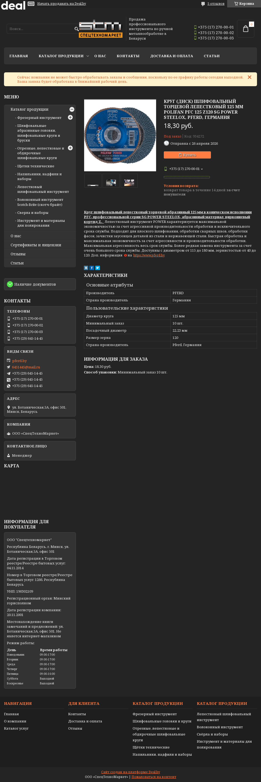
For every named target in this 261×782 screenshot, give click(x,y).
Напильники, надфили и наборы (162, 754)
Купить (189, 154)
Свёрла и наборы (212, 734)
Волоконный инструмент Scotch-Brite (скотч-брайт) (40, 202)
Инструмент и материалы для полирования (41, 223)
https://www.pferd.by (149, 255)
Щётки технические (151, 747)
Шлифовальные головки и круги (162, 721)
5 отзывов (216, 3)
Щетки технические (35, 166)
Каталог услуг (16, 728)
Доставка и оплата (171, 55)
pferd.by (19, 361)
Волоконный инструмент (220, 727)
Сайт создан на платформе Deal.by (130, 772)
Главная (18, 55)
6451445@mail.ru (26, 367)
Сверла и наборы (32, 212)
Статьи (212, 55)
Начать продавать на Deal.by (61, 4)
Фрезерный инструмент (39, 117)
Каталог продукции (61, 55)
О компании (15, 721)
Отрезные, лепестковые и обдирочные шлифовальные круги (159, 734)
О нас (100, 55)
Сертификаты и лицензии (36, 245)
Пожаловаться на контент (154, 777)
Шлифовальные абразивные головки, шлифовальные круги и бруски (38, 133)
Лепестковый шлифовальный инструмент (43, 189)
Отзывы (18, 254)
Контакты (128, 55)
